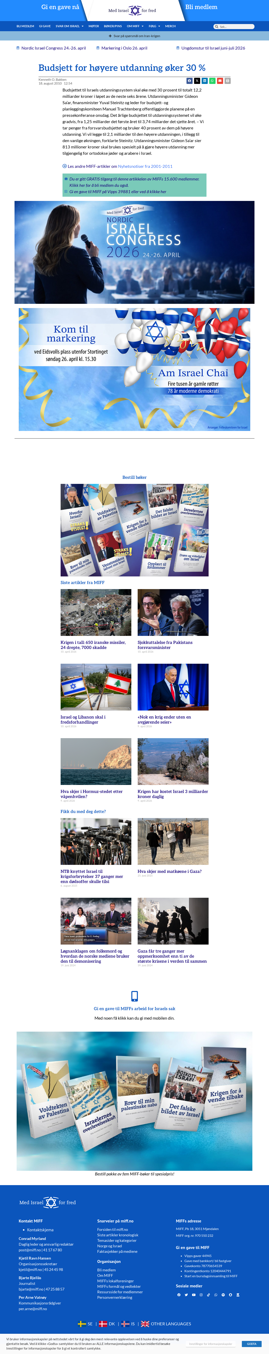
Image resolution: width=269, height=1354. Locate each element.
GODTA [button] (251, 1344)
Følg (154, 26)
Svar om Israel (70, 26)
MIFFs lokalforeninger (115, 1281)
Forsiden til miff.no (112, 1229)
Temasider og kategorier (117, 1240)
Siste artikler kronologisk (117, 1235)
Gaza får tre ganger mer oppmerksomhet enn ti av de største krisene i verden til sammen (172, 956)
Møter (94, 26)
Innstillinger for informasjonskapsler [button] (210, 1344)
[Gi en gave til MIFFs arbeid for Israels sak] (134, 996)
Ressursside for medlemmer (120, 1291)
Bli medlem (201, 7)
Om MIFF (135, 26)
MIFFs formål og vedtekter (119, 1286)
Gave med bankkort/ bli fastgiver (208, 1261)
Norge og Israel (109, 1246)
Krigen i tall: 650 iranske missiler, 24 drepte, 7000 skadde (93, 645)
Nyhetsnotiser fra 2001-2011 (145, 166)
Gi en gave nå (60, 7)
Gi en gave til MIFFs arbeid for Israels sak (134, 1008)
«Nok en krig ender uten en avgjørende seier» (164, 720)
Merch (170, 26)
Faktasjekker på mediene (117, 1251)
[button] (197, 81)
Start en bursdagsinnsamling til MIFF (211, 1276)
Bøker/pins (113, 26)
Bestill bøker (135, 477)
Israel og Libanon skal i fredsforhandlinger (83, 720)
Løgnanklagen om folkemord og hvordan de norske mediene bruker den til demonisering (95, 956)
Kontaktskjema (40, 1230)
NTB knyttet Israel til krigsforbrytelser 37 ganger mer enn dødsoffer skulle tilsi (92, 876)
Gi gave (45, 26)
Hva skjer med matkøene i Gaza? (170, 871)
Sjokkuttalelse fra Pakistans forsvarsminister (165, 645)
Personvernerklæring (114, 1297)
